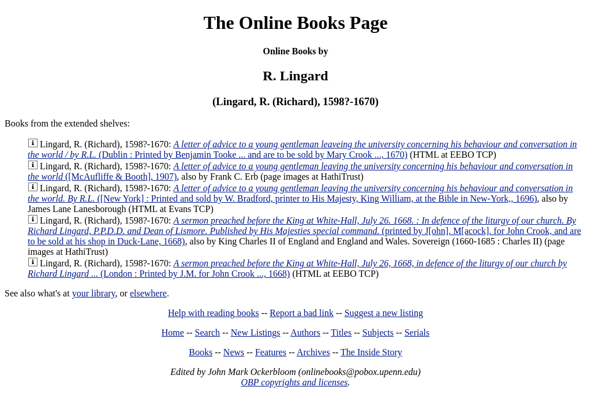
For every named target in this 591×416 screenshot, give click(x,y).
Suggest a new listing (384, 313)
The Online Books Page (295, 22)
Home (173, 332)
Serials (417, 332)
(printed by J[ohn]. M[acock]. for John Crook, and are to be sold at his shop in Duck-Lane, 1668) (304, 231)
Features (270, 352)
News (233, 352)
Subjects (378, 332)
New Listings (255, 332)
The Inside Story (371, 352)
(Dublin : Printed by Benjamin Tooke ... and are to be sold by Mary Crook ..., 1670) (302, 149)
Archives (313, 352)
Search (207, 332)
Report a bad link (302, 313)
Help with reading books (213, 313)
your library (93, 293)
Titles (341, 332)
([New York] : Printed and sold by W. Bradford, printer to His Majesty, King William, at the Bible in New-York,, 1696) (300, 193)
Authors (305, 332)
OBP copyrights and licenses (294, 382)
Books (200, 352)
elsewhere (148, 293)
